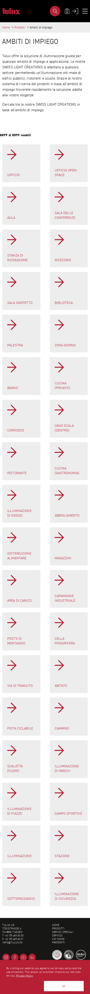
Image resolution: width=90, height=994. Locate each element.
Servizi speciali (62, 932)
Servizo (57, 935)
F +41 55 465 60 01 (12, 939)
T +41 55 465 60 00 (12, 935)
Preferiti (58, 942)
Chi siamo (58, 939)
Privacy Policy (24, 991)
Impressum (58, 970)
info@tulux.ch (12, 942)
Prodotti (19, 27)
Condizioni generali (65, 967)
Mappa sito (58, 974)
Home (6, 27)
